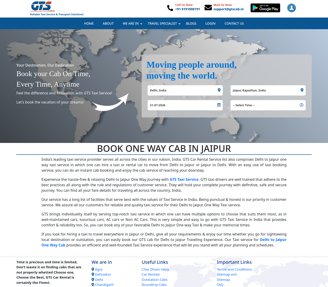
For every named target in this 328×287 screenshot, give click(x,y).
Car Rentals (151, 274)
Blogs (191, 23)
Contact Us (234, 23)
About (108, 23)
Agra (98, 269)
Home (89, 23)
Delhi (99, 279)
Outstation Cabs (154, 279)
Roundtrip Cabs (154, 284)
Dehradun (103, 274)
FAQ (220, 284)
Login (210, 23)
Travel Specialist (164, 23)
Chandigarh (104, 284)
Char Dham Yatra (155, 269)
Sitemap (223, 279)
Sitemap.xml (227, 274)
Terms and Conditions (234, 269)
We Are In (132, 23)
